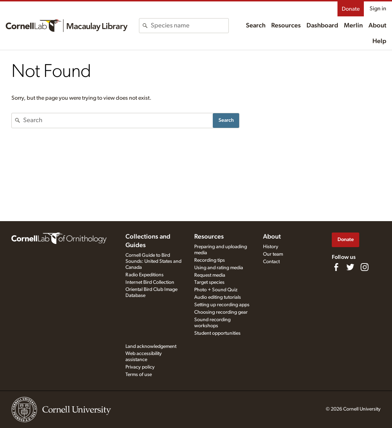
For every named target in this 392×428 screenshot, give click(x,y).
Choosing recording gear (221, 312)
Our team (273, 254)
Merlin (353, 25)
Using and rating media (218, 267)
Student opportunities (217, 333)
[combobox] (189, 26)
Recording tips (209, 260)
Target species (209, 282)
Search (255, 25)
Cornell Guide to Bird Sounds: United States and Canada (153, 261)
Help (379, 41)
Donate (351, 9)
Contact (271, 261)
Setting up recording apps (221, 304)
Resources (286, 25)
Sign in (378, 8)
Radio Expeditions (144, 274)
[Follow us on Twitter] (350, 267)
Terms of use (138, 374)
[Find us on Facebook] (336, 267)
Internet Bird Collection (149, 282)
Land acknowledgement (150, 346)
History (270, 246)
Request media (209, 275)
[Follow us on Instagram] (364, 267)
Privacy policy (140, 367)
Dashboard (322, 25)
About (377, 25)
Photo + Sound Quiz (215, 289)
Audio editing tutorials (217, 297)
